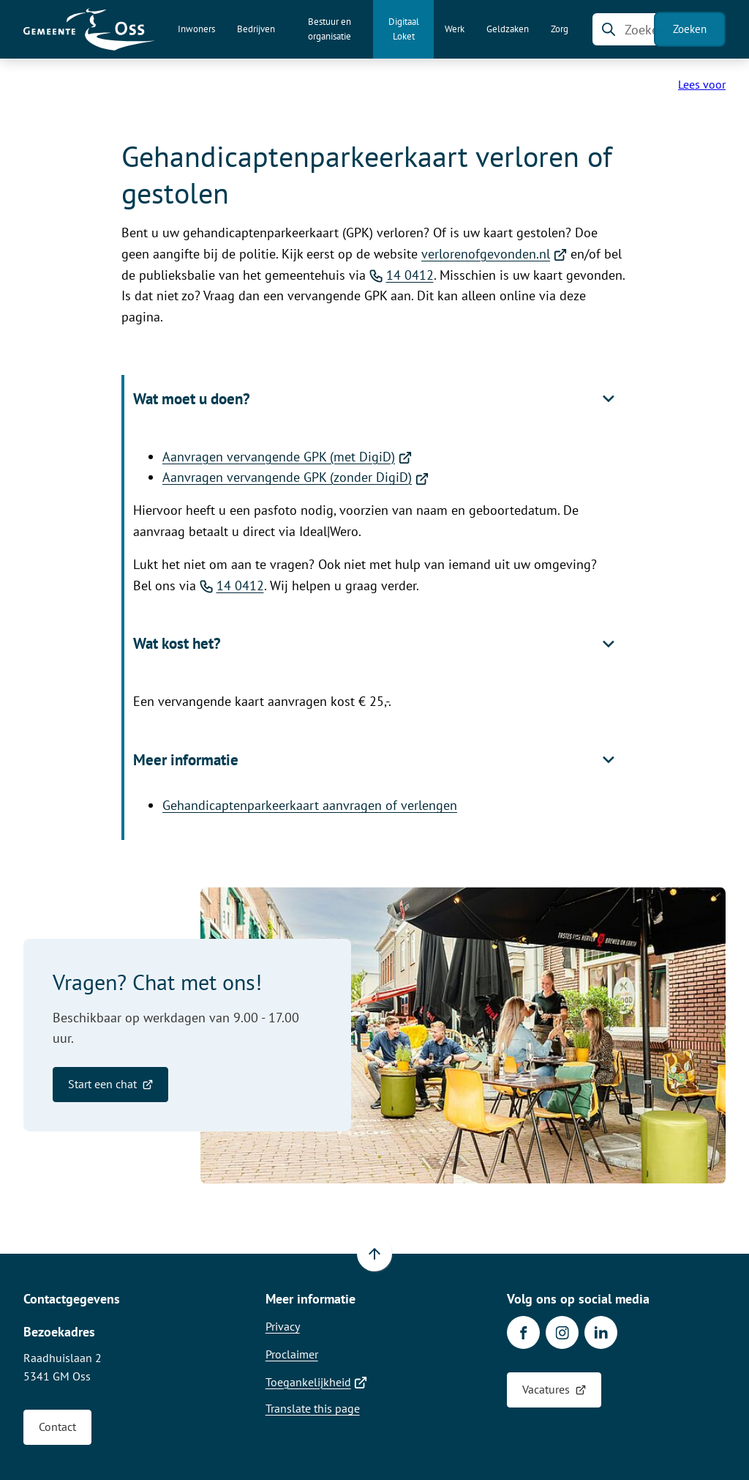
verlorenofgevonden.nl (494, 253)
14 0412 (401, 275)
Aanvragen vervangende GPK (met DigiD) (287, 456)
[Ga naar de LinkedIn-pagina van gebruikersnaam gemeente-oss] (600, 1332)
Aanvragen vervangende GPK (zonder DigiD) (295, 477)
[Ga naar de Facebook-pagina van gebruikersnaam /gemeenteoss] (523, 1332)
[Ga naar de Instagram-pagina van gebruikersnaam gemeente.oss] (562, 1332)
